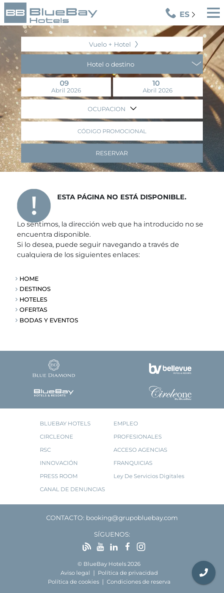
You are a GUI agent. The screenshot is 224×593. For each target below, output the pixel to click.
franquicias (132, 463)
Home (29, 278)
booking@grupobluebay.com (132, 517)
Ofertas (33, 309)
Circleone (56, 437)
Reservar (112, 152)
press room (58, 476)
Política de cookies (73, 582)
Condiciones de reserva (139, 582)
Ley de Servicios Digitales (148, 476)
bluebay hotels (65, 423)
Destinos (35, 288)
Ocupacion (107, 108)
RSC (45, 450)
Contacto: (65, 517)
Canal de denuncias (72, 489)
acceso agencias (140, 450)
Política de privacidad (128, 573)
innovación (59, 463)
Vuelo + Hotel (110, 44)
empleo (125, 423)
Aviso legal (75, 573)
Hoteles (33, 299)
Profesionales (137, 437)
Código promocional (112, 131)
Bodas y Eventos (48, 320)
